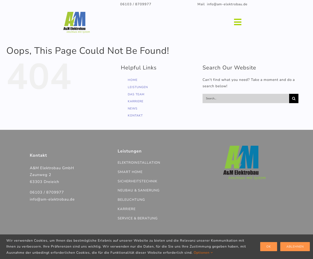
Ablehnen (295, 247)
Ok (268, 247)
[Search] (293, 98)
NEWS (132, 109)
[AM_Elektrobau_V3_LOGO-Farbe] (244, 147)
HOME (132, 80)
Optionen (203, 252)
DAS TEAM (136, 94)
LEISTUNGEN (138, 87)
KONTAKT (135, 116)
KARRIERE (135, 101)
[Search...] (246, 98)
